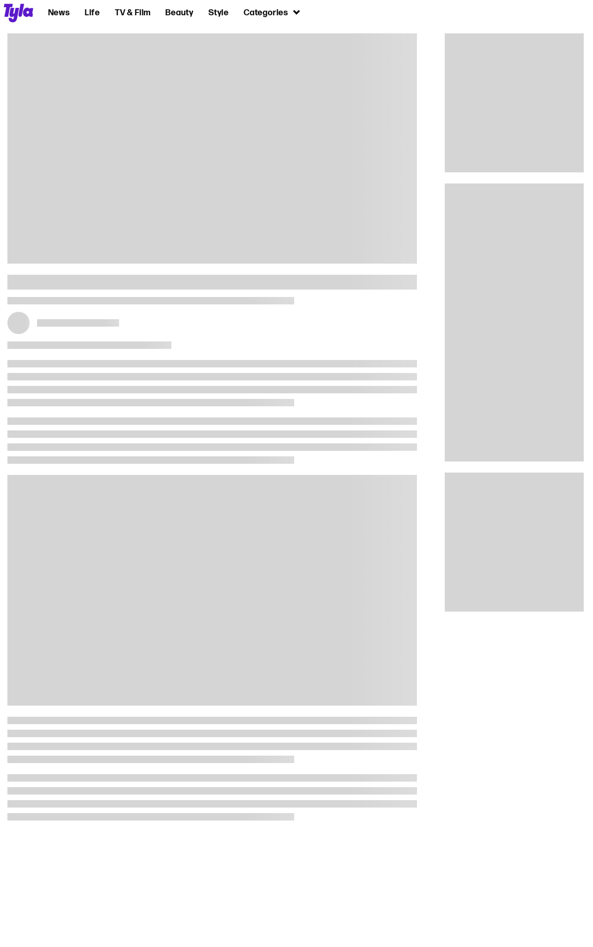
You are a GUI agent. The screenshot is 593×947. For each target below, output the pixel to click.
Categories (272, 12)
